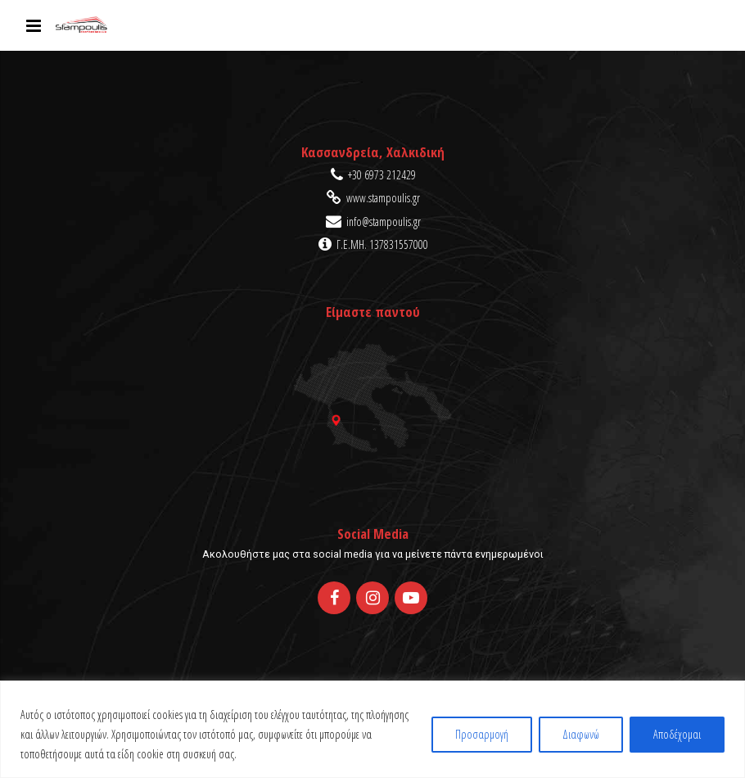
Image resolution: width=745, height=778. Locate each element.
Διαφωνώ (580, 734)
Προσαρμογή (481, 734)
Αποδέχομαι (677, 734)
